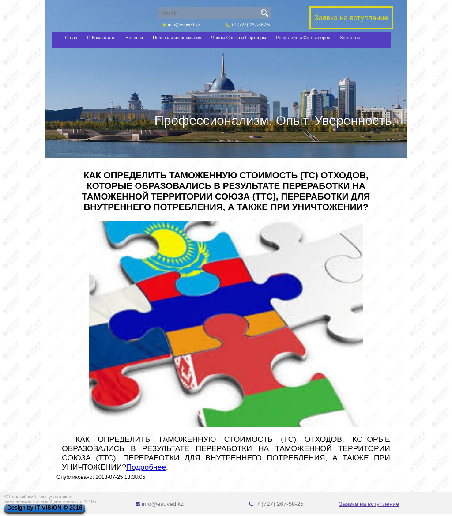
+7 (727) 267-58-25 (248, 25)
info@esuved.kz (181, 25)
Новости (134, 37)
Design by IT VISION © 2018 (44, 508)
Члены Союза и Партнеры (238, 37)
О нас (71, 37)
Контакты (350, 37)
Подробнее (146, 467)
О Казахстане (101, 37)
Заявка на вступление (369, 504)
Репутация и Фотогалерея (303, 37)
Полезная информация (177, 37)
